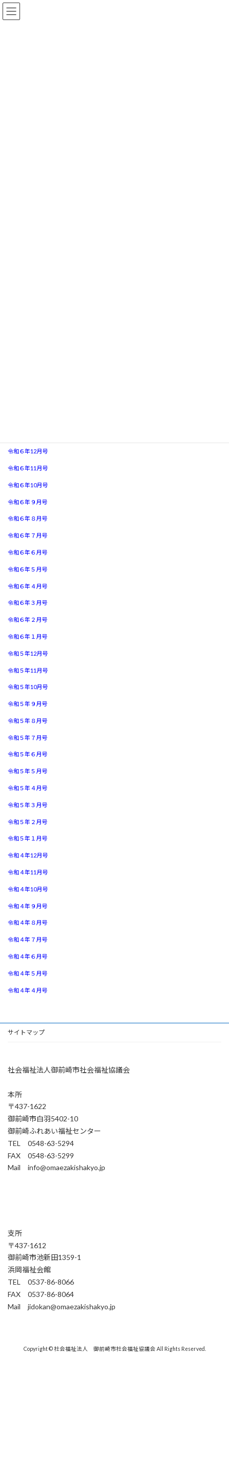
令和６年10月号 (28, 485)
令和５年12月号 (28, 653)
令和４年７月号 (27, 939)
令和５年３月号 (27, 804)
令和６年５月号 (27, 569)
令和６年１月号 (27, 636)
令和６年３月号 (27, 602)
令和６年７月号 (27, 535)
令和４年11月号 (28, 872)
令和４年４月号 (27, 990)
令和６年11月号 (28, 468)
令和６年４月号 (27, 586)
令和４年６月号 (27, 956)
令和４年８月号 (27, 922)
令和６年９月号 (27, 502)
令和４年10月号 (28, 889)
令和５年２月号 (27, 821)
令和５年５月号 (27, 771)
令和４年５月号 (27, 973)
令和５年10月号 (28, 686)
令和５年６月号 (27, 754)
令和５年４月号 (27, 788)
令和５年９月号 (27, 703)
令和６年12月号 (28, 451)
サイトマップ (26, 1032)
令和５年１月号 (27, 838)
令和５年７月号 (27, 737)
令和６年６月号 (27, 552)
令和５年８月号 (27, 720)
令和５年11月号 (28, 670)
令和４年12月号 (28, 855)
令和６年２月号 (27, 619)
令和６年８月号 (27, 518)
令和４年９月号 (27, 906)
